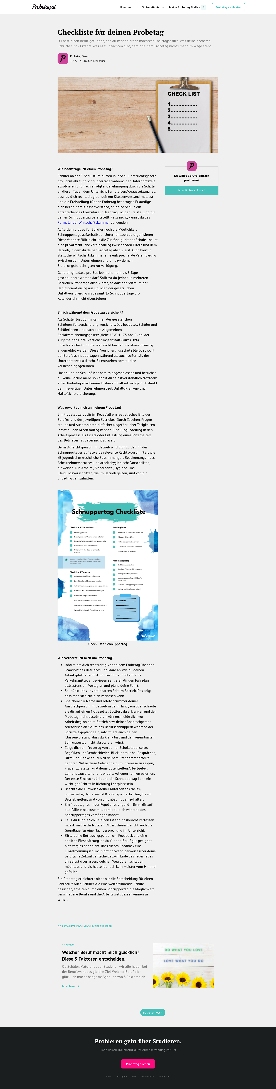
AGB (134, 1076)
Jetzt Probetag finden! (191, 190)
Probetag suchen (138, 1064)
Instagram (122, 1076)
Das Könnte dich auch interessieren (85, 926)
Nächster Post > (152, 1012)
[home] (44, 7)
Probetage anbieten (228, 7)
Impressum (164, 1076)
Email (108, 1076)
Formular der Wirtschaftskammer (84, 222)
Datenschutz (147, 1076)
